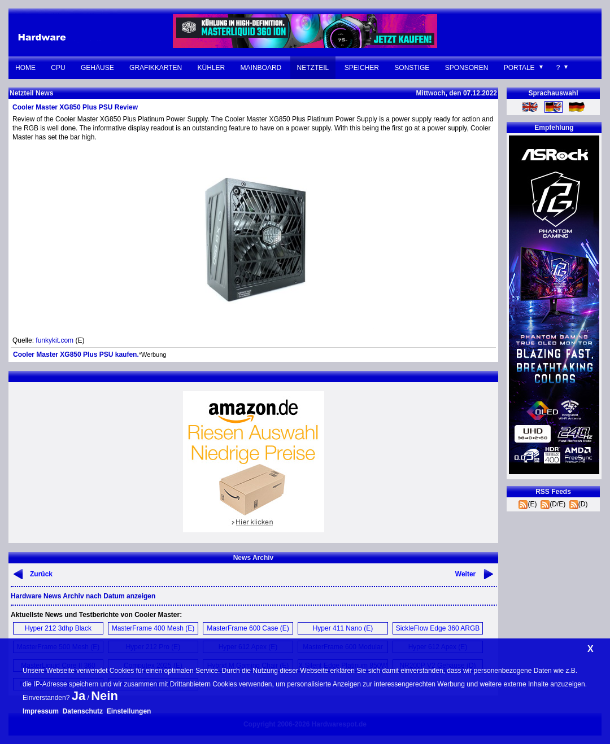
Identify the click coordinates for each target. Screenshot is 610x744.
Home (25, 68)
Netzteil (313, 68)
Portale (519, 68)
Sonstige (411, 68)
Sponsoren (467, 68)
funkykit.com (54, 340)
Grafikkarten (155, 68)
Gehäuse (97, 68)
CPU (58, 68)
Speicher (362, 68)
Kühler (211, 68)
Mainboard (261, 68)
